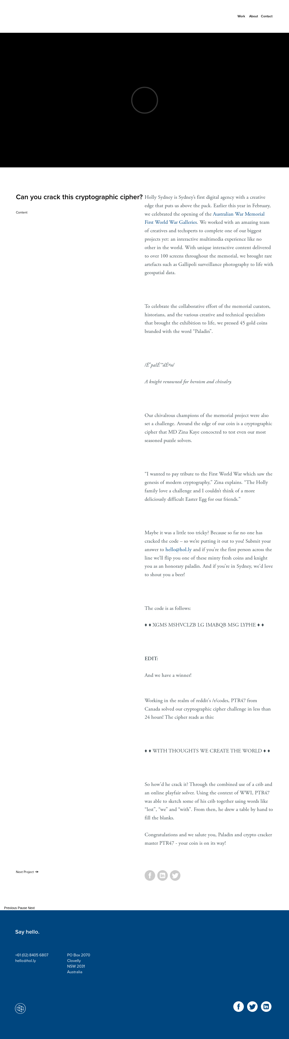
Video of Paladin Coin (144, 100)
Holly (36, 16)
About (253, 16)
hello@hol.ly (178, 549)
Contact (266, 16)
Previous (10, 908)
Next (31, 908)
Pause (22, 908)
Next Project (25, 872)
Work (241, 16)
